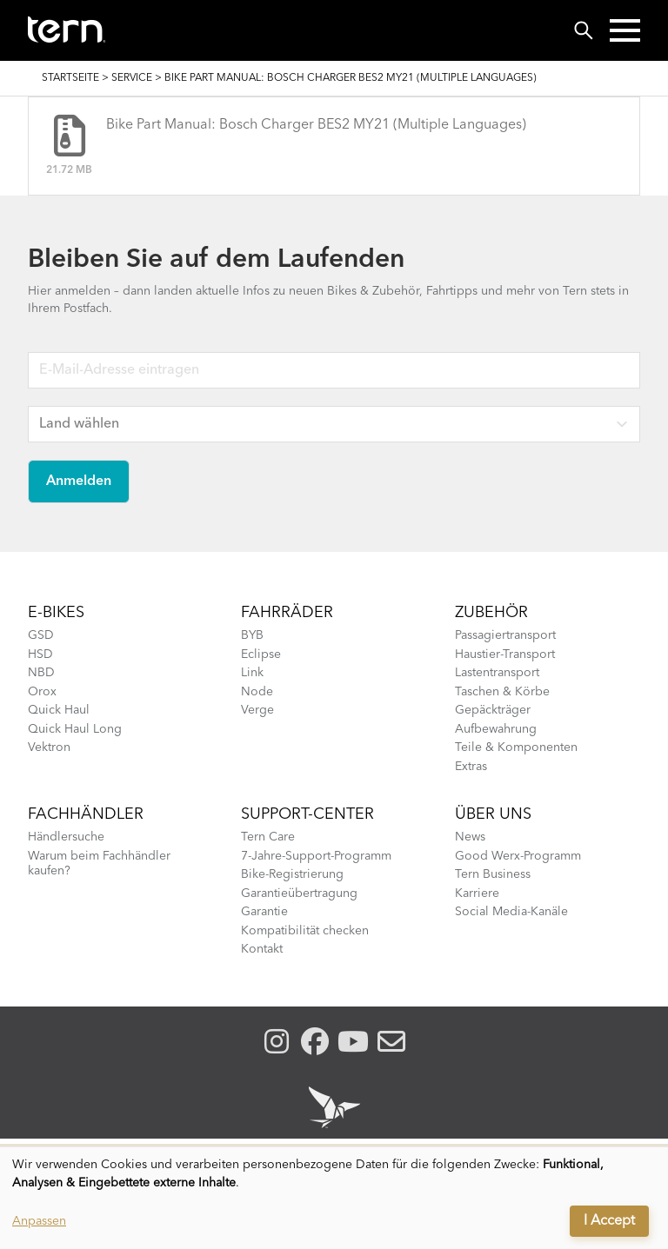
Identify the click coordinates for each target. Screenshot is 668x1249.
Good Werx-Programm (518, 856)
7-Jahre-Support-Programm (316, 856)
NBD (41, 673)
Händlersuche (66, 837)
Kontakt (262, 949)
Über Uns (493, 814)
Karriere (477, 893)
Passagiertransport (505, 635)
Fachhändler (86, 814)
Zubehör (491, 613)
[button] (625, 30)
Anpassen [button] (39, 1221)
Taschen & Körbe (502, 692)
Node (257, 692)
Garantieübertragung (299, 893)
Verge (257, 710)
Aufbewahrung (496, 729)
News (470, 837)
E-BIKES (56, 613)
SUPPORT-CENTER (307, 814)
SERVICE (131, 78)
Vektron (49, 747)
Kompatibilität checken (305, 931)
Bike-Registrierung (292, 874)
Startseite (70, 78)
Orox (42, 692)
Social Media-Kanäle (511, 912)
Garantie (264, 912)
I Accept (609, 1221)
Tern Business (493, 874)
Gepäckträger (493, 710)
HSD (40, 654)
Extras (471, 767)
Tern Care (268, 837)
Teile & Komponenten (516, 747)
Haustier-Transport (505, 654)
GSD (41, 635)
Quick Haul (59, 710)
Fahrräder (287, 613)
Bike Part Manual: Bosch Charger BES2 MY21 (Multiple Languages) (316, 125)
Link (252, 673)
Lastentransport (497, 673)
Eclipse (261, 654)
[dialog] (334, 1198)
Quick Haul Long (75, 729)
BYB (252, 635)
